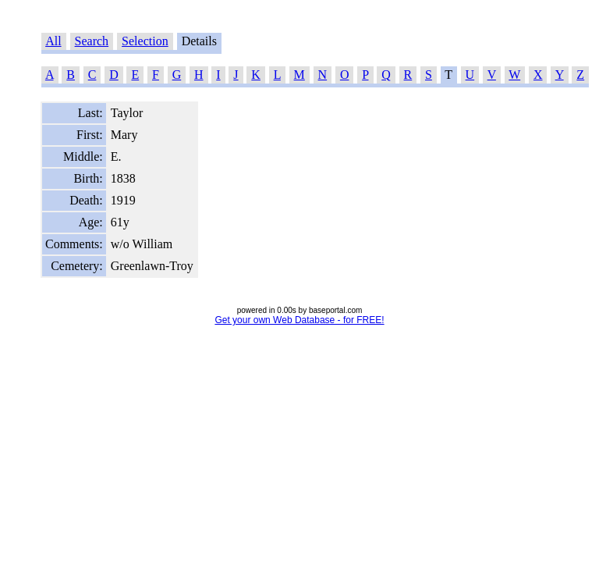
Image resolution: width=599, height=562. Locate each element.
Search (92, 41)
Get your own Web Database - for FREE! (299, 320)
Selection (145, 41)
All (53, 41)
